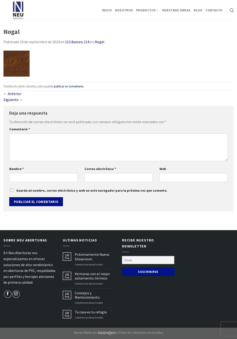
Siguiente (13, 99)
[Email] (148, 260)
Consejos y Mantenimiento (87, 295)
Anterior (12, 93)
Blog (198, 10)
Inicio (107, 10)
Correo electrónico (100, 169)
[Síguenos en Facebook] (8, 294)
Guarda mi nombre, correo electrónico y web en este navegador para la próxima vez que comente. (91, 190)
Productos (147, 10)
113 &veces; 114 (77, 41)
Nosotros (124, 10)
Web (162, 169)
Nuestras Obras (176, 10)
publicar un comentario (69, 86)
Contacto (214, 10)
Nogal (99, 41)
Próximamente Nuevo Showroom (92, 256)
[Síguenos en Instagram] (16, 294)
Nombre (16, 169)
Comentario (19, 129)
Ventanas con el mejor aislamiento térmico (92, 276)
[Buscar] (232, 10)
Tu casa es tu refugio (91, 312)
